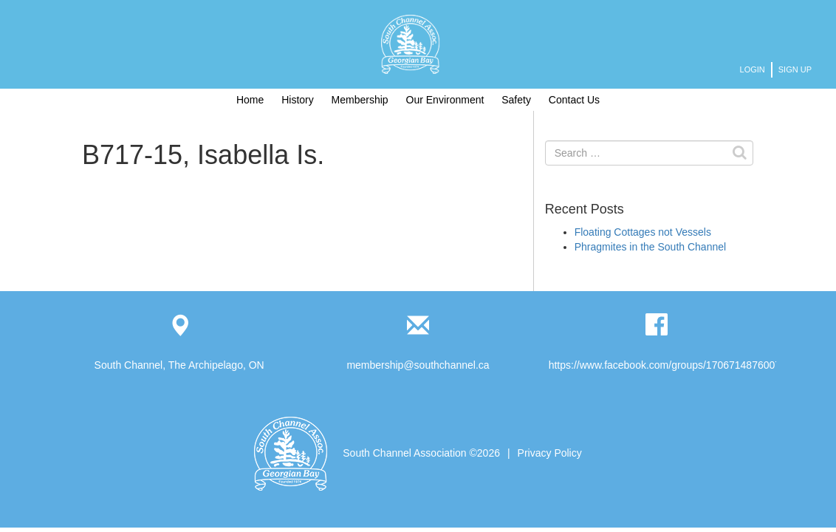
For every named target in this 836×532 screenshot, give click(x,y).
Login (752, 69)
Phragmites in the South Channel (650, 247)
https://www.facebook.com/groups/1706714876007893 (673, 365)
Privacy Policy (550, 453)
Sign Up (795, 69)
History (297, 100)
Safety (516, 100)
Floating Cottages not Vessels (643, 232)
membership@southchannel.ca (417, 365)
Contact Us (574, 100)
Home (250, 100)
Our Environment (445, 100)
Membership (360, 100)
